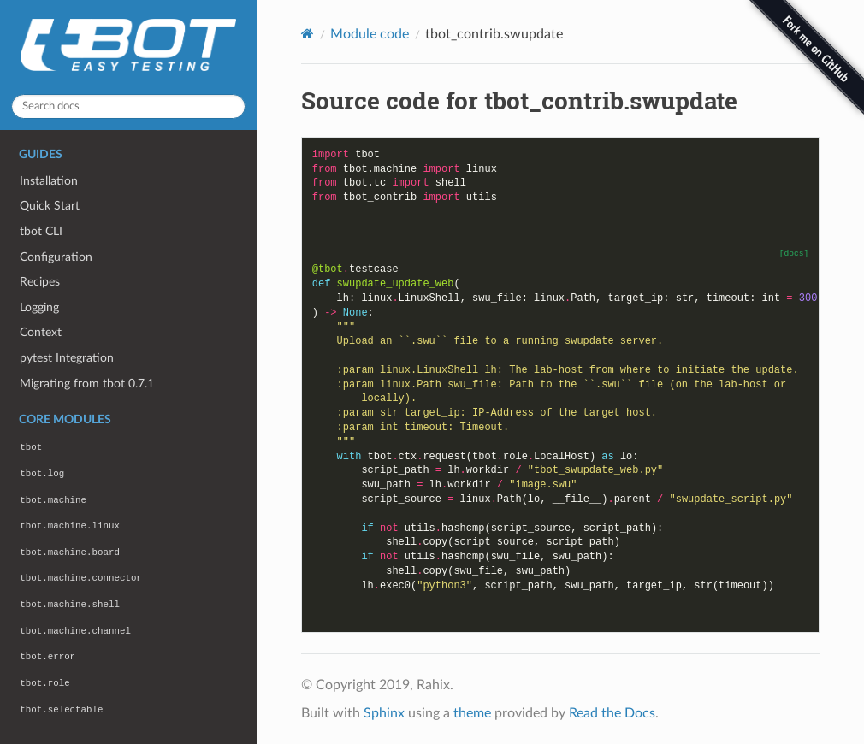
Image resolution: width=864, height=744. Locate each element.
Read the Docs (612, 713)
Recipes (40, 281)
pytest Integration (67, 357)
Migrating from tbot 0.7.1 (87, 383)
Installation (49, 180)
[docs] (794, 253)
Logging (39, 307)
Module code (369, 34)
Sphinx (384, 713)
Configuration (56, 257)
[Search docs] (128, 106)
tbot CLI (41, 231)
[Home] (307, 34)
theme (472, 713)
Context (41, 332)
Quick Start (50, 205)
